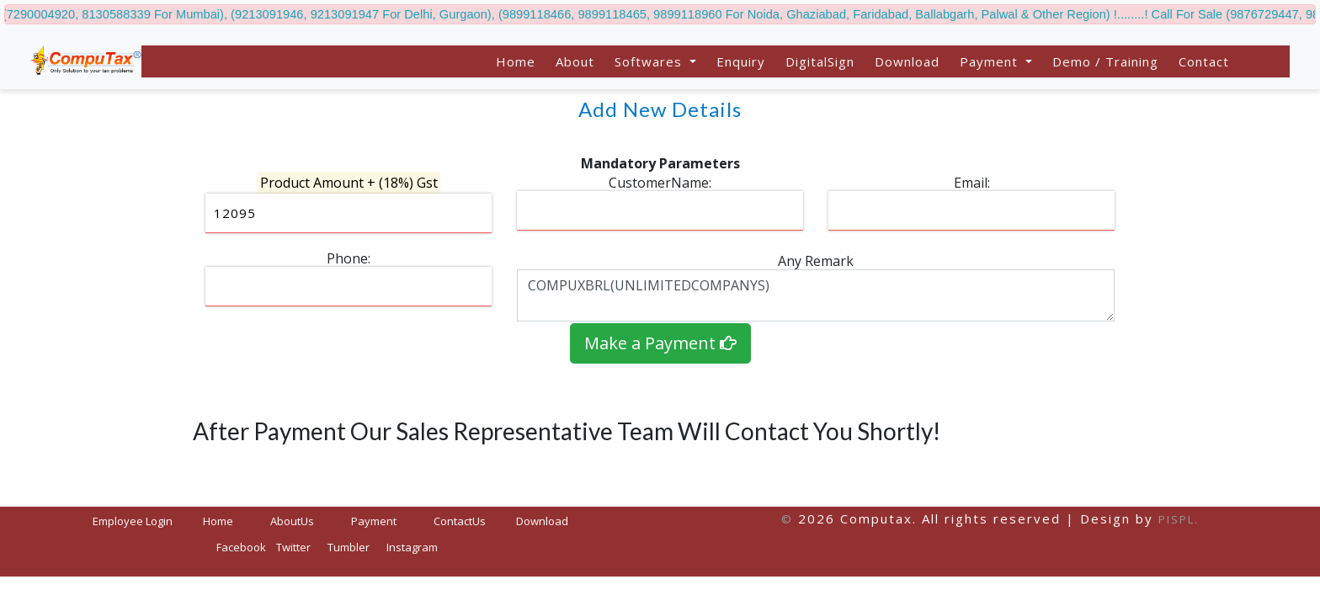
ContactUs (460, 521)
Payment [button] (991, 61)
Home (515, 61)
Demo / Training (1105, 61)
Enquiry (740, 61)
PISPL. (1178, 519)
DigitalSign (819, 61)
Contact (1204, 61)
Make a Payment (660, 343)
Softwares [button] (650, 61)
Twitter (293, 547)
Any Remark (816, 260)
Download (907, 61)
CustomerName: (660, 182)
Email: (972, 182)
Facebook (241, 547)
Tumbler (348, 547)
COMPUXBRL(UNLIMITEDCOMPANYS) (816, 295)
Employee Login (133, 521)
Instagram (412, 547)
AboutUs (292, 521)
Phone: (348, 258)
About (575, 61)
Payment (374, 521)
